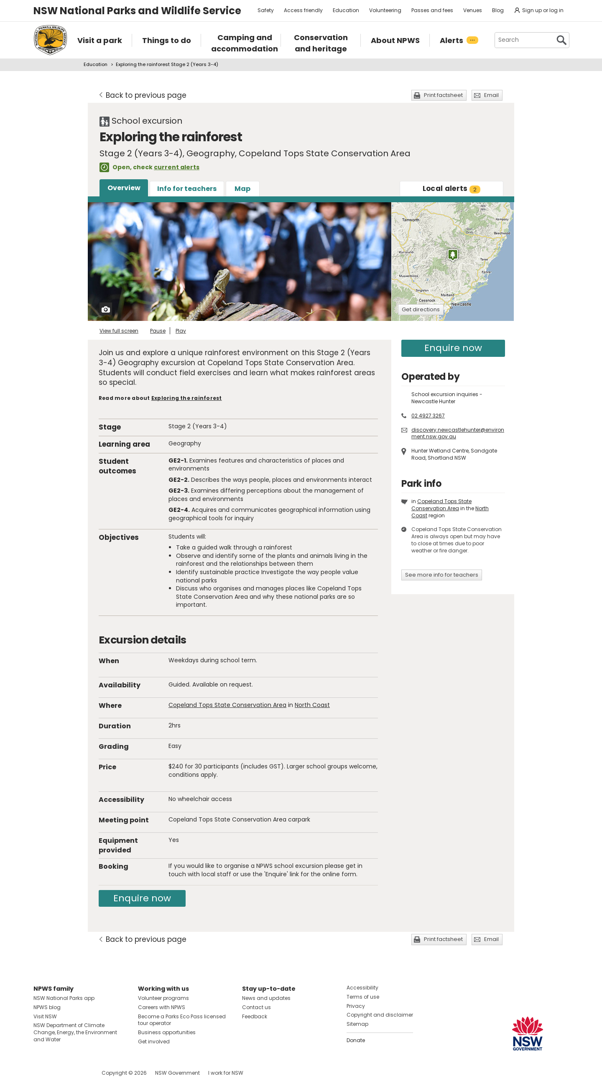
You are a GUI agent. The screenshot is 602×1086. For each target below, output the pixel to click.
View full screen (118, 330)
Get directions (421, 309)
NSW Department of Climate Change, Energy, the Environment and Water (75, 1032)
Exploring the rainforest (186, 398)
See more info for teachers (441, 575)
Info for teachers (187, 188)
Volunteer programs (163, 998)
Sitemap (357, 1024)
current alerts (176, 167)
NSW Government (177, 1072)
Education (346, 10)
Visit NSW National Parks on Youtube (77, 1073)
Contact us (256, 1007)
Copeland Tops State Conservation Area (227, 705)
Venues (472, 10)
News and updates (266, 998)
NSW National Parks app (63, 998)
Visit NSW (45, 1016)
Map (242, 188)
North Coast (312, 705)
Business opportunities (167, 1032)
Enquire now (142, 898)
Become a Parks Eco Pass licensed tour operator (182, 1020)
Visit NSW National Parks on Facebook (41, 1073)
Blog (498, 10)
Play (181, 330)
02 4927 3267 (428, 415)
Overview (123, 188)
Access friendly (303, 10)
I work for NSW (225, 1072)
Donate (356, 1040)
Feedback (254, 1016)
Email (491, 95)
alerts (452, 188)
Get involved (154, 1041)
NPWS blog (47, 1007)
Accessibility (362, 987)
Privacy (356, 1006)
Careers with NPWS (161, 1007)
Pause (158, 330)
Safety (266, 10)
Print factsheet (443, 95)
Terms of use (363, 996)
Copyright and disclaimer (380, 1014)
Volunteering (385, 10)
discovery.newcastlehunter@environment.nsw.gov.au (457, 433)
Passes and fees (432, 10)
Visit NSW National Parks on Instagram (59, 1073)
